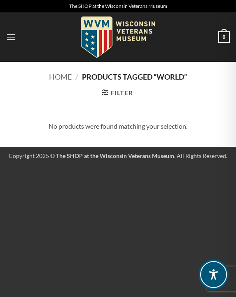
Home (60, 76)
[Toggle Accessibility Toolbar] (213, 274)
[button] (11, 37)
